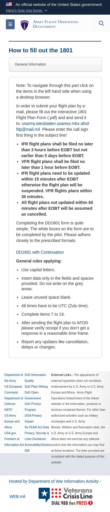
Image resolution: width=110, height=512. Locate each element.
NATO (8, 409)
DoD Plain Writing (36, 386)
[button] (27, 10)
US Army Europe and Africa (12, 421)
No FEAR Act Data (37, 427)
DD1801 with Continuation (40, 252)
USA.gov (10, 433)
